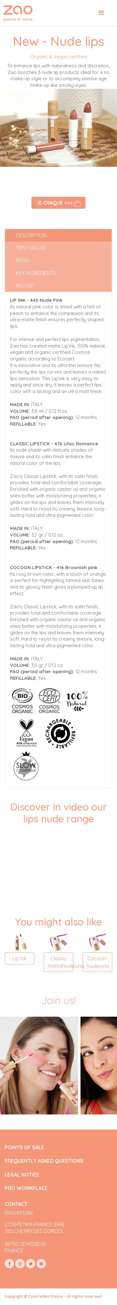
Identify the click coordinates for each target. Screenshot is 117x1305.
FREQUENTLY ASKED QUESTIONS (44, 1161)
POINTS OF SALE (24, 1147)
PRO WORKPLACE (26, 1188)
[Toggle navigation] (101, 13)
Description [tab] (31, 235)
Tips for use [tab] (31, 248)
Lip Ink (19, 958)
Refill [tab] (23, 260)
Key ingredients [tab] (36, 273)
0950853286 (19, 1213)
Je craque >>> (58, 203)
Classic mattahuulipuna (60, 962)
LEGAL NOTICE (22, 1175)
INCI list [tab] (25, 285)
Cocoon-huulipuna (98, 962)
